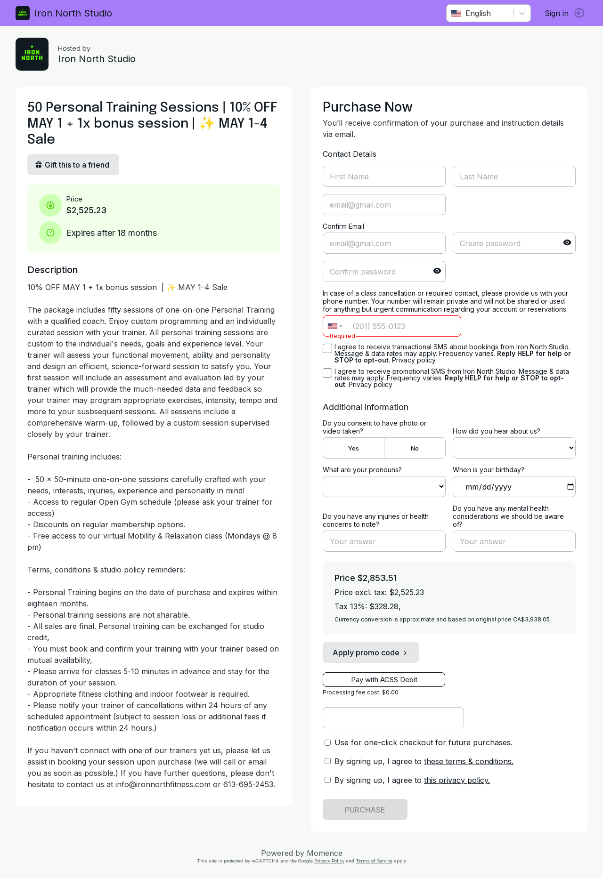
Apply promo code (371, 652)
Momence (324, 853)
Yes (353, 448)
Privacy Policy (329, 860)
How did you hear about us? (495, 431)
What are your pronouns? (362, 470)
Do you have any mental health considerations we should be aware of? (506, 516)
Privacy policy (414, 360)
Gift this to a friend (75, 164)
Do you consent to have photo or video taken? (374, 427)
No (413, 448)
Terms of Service (374, 860)
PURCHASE (365, 809)
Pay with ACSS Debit (384, 679)
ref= (512, 448)
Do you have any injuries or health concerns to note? (376, 520)
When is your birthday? (487, 470)
